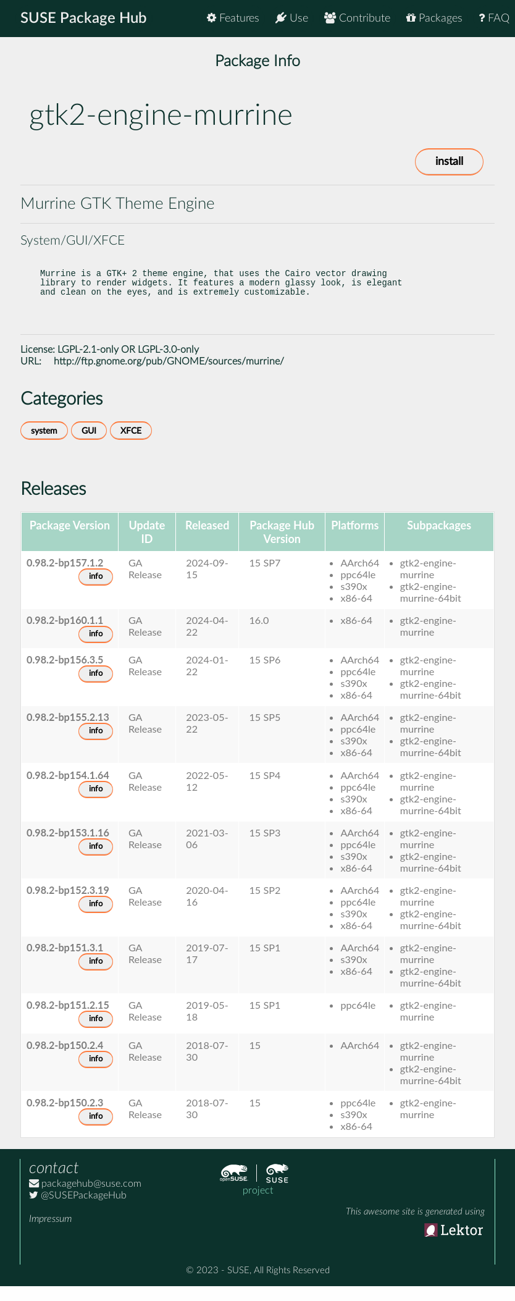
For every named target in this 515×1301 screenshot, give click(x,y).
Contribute (357, 18)
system (44, 445)
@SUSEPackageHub (78, 1210)
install (449, 161)
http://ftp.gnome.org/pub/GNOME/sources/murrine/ (169, 376)
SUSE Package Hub (83, 18)
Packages (434, 18)
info (96, 591)
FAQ (494, 18)
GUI (89, 445)
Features (233, 18)
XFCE (130, 445)
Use (291, 18)
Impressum (50, 1234)
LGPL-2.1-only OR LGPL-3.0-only (128, 364)
